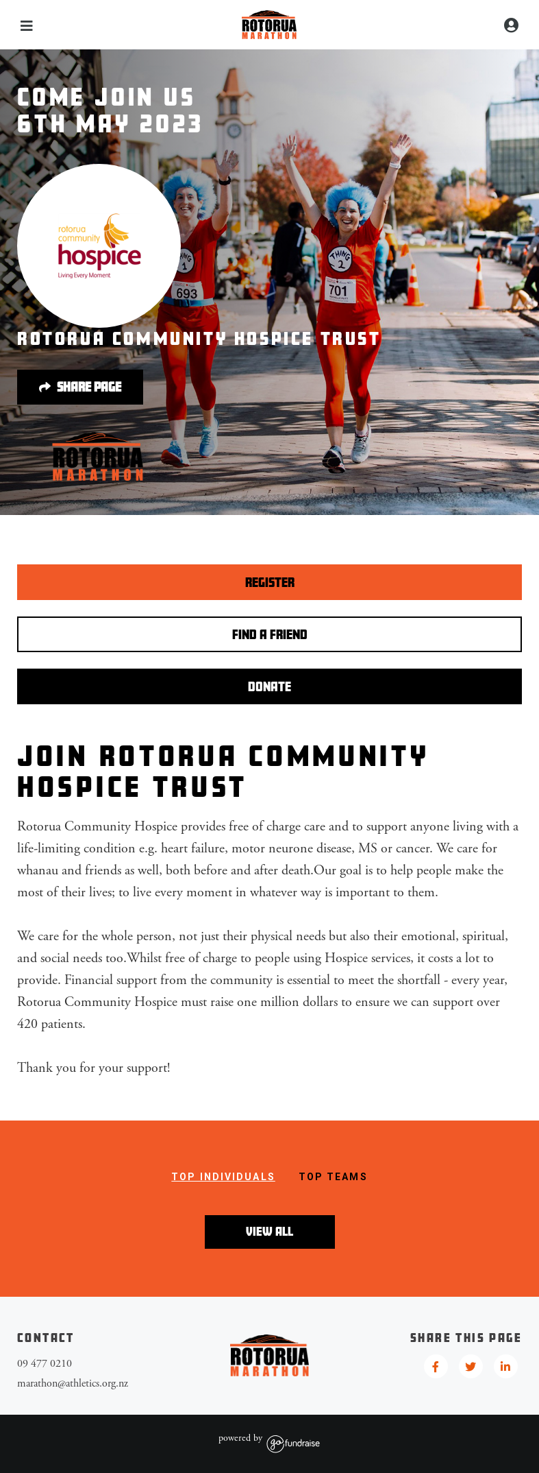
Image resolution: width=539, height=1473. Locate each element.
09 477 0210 (44, 1363)
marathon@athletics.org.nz (72, 1383)
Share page (80, 387)
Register (269, 582)
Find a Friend (270, 634)
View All (269, 1231)
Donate (269, 686)
